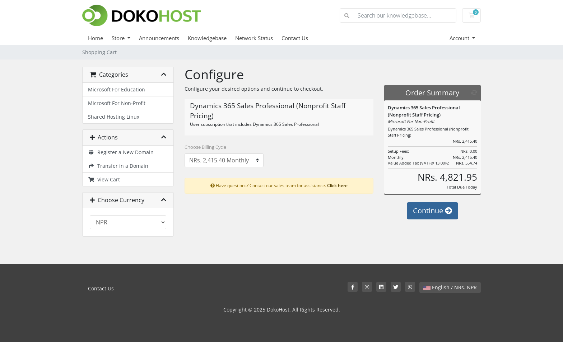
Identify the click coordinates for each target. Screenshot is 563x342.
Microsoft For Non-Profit (116, 103)
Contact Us (295, 38)
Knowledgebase (207, 38)
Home (95, 38)
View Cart (104, 179)
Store (119, 38)
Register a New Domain (121, 152)
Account (460, 38)
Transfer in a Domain (118, 165)
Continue (432, 210)
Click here (337, 185)
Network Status (254, 38)
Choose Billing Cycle (205, 147)
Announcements (159, 38)
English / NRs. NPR (450, 287)
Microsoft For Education (116, 89)
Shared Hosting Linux (113, 116)
